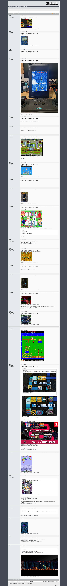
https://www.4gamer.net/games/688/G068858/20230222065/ (30, 262)
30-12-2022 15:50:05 (24, 125)
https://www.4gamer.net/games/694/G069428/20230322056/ (30, 304)
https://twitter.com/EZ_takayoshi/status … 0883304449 (29, 449)
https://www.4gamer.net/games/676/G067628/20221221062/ (30, 45)
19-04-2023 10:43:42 (24, 451)
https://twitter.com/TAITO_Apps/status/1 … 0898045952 (29, 540)
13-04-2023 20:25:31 (24, 364)
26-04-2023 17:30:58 (24, 518)
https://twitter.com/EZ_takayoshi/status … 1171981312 (29, 243)
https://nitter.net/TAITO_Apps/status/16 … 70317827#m (29, 130)
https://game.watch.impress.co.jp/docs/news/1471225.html (29, 156)
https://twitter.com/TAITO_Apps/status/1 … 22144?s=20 (29, 503)
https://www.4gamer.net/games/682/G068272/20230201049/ (30, 203)
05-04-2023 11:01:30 (24, 311)
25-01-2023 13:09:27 (24, 162)
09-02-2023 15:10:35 (24, 239)
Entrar (26, 6)
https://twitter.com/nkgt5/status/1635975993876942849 (29, 307)
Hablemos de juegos (15, 9)
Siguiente (31, 11)
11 (28, 11)
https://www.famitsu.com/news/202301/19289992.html (29, 159)
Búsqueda (19, 6)
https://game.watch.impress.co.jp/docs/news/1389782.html (30, 417)
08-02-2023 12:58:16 (24, 205)
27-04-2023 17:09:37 (24, 535)
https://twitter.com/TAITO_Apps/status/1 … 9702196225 (29, 444)
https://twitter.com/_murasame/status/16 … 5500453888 (29, 114)
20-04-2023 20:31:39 (24, 475)
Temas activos (50, 7)
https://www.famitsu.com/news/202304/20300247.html (29, 498)
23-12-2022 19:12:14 (24, 49)
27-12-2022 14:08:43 (24, 58)
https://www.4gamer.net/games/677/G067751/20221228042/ (30, 121)
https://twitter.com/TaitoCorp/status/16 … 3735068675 (29, 181)
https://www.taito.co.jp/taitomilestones (28, 392)
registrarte (49, 11)
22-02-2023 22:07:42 (24, 248)
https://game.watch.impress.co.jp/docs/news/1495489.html (29, 515)
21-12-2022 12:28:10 (24, 31)
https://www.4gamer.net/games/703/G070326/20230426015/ (30, 533)
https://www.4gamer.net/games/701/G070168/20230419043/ (30, 472)
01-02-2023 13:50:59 (24, 187)
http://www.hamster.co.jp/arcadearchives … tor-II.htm (28, 308)
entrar (46, 11)
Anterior (13, 11)
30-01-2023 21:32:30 (24, 178)
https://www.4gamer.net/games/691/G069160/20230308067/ (30, 289)
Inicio (10, 6)
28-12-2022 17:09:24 (24, 116)
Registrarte (23, 6)
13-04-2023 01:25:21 (24, 327)
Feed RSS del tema (55, 13)
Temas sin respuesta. (55, 7)
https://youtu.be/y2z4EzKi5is (26, 416)
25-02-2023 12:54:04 (24, 264)
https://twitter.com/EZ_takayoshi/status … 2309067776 (29, 269)
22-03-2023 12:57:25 (24, 291)
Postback (12, 6)
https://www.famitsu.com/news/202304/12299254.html (29, 361)
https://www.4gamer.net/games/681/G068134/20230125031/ (30, 176)
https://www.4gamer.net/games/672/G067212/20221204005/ (31, 494)
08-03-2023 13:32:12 (24, 273)
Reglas (16, 6)
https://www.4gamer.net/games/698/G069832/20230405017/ (30, 324)
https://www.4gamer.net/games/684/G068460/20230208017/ (30, 227)
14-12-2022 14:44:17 (24, 15)
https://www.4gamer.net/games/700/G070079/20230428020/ (30, 576)
